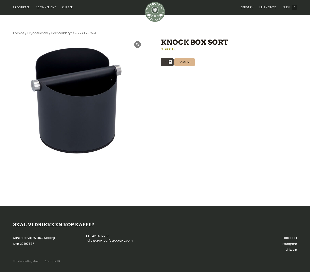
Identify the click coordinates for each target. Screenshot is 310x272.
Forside (18, 33)
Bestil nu (185, 62)
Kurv (290, 7)
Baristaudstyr (61, 33)
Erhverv (247, 7)
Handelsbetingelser (26, 261)
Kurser (67, 7)
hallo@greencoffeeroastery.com (109, 241)
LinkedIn (291, 250)
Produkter (21, 7)
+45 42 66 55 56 (97, 236)
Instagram (289, 244)
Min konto (268, 7)
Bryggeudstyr (37, 33)
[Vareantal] (167, 62)
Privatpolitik (52, 261)
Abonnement (46, 7)
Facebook (290, 238)
